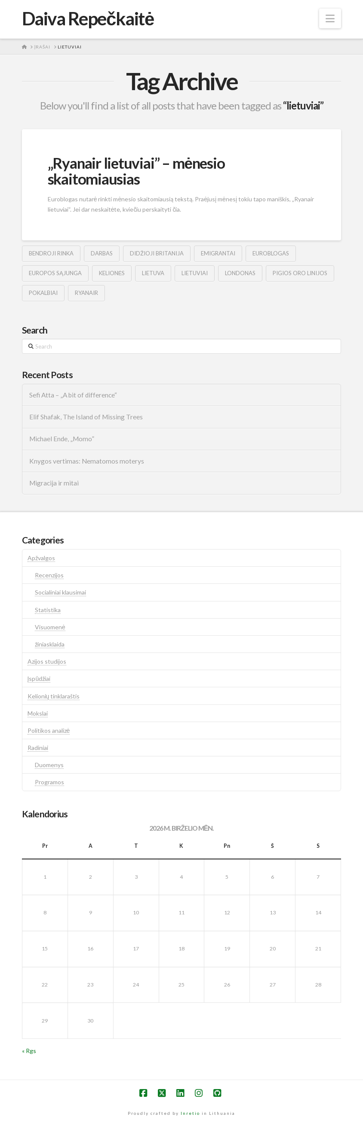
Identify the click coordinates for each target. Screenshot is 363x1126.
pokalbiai (43, 292)
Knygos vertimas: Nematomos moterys (86, 461)
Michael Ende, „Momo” (61, 439)
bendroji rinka (51, 253)
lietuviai (195, 273)
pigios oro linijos (300, 273)
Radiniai (38, 747)
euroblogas (270, 253)
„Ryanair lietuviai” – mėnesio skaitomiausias (136, 171)
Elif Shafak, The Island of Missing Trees (86, 417)
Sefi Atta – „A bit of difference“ (73, 395)
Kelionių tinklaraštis (54, 696)
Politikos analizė (49, 730)
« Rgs (29, 1050)
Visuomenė (50, 627)
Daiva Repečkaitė (88, 18)
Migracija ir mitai (54, 483)
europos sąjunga (55, 273)
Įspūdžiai (39, 678)
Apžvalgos (41, 557)
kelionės (112, 273)
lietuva (153, 273)
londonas (240, 273)
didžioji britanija (157, 253)
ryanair (86, 292)
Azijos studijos (47, 661)
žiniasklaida (50, 644)
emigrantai (218, 253)
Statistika (48, 609)
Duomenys (49, 764)
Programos (49, 782)
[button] (330, 18)
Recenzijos (49, 575)
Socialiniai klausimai (60, 592)
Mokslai (38, 713)
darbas (102, 253)
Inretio (190, 1113)
